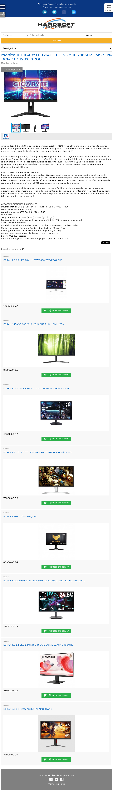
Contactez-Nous (56, 784)
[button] (57, 66)
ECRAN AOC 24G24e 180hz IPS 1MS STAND (27, 709)
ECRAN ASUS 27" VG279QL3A (20, 516)
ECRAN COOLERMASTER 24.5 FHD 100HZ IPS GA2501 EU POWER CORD (44, 580)
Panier (108, 10)
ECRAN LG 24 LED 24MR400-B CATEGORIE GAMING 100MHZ (38, 644)
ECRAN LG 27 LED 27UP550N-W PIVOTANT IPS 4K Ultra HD (37, 452)
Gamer (6, 256)
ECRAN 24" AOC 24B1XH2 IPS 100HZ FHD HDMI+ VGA (33, 324)
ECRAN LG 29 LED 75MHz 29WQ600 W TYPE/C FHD (33, 260)
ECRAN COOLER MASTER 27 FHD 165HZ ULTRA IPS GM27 (36, 388)
